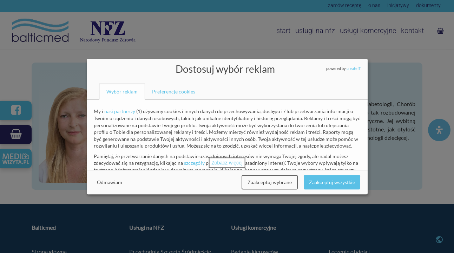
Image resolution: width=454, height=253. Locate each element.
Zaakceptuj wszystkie (332, 182)
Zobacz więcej (227, 163)
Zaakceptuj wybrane (270, 182)
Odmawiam (109, 182)
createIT (354, 68)
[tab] (122, 92)
